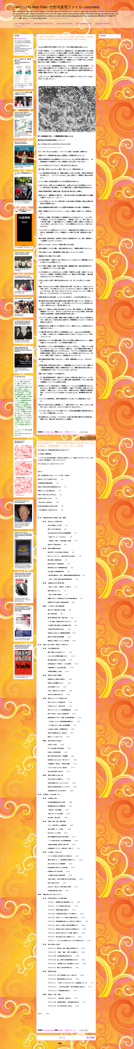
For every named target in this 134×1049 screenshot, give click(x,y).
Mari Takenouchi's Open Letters (43, 23)
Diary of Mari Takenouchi (102, 23)
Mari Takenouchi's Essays (84, 23)
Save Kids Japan (21, 38)
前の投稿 (90, 1038)
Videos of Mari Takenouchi (64, 23)
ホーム (62, 1038)
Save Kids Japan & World (22, 23)
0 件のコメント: (70, 432)
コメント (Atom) (68, 1043)
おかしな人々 (19, 26)
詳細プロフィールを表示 (21, 53)
